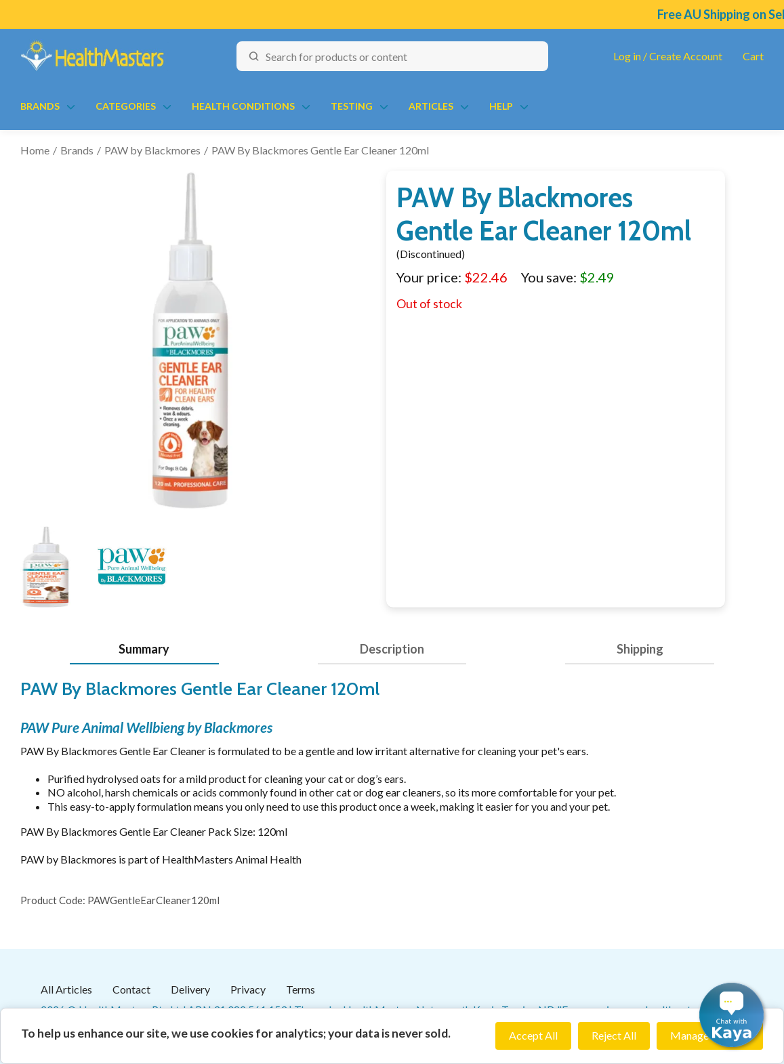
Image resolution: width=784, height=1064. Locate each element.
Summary (144, 648)
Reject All (614, 1035)
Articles (431, 106)
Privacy (248, 989)
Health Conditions (243, 106)
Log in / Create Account (667, 55)
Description (392, 648)
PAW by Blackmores (152, 150)
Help (501, 106)
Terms (300, 989)
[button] (731, 1015)
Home (34, 150)
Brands (40, 106)
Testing (352, 106)
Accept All (533, 1035)
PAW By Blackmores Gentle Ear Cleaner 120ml (320, 150)
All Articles (66, 989)
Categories (126, 106)
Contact (131, 989)
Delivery (190, 989)
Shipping (640, 648)
